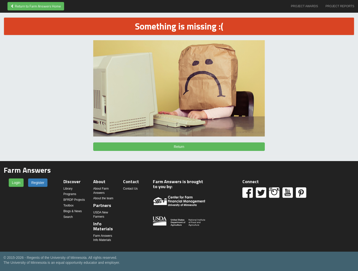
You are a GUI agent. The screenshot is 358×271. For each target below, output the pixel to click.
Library (67, 188)
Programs (69, 194)
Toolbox (68, 205)
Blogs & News (72, 211)
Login (16, 183)
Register (37, 183)
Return (179, 147)
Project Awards (304, 6)
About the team (103, 198)
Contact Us (130, 188)
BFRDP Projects (74, 200)
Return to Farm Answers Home (36, 6)
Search (68, 217)
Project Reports (339, 6)
